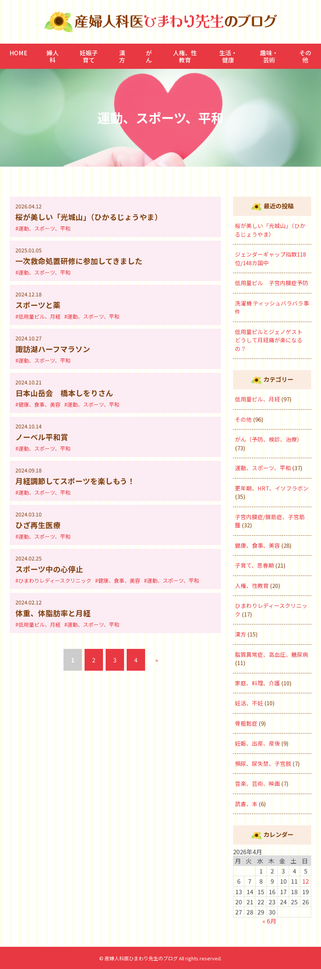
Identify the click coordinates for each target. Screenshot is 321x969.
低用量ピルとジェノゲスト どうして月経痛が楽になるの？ (271, 340)
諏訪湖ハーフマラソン (52, 348)
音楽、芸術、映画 (257, 783)
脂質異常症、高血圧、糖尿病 (271, 654)
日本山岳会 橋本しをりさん (64, 392)
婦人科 (53, 56)
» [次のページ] (156, 659)
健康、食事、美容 (257, 545)
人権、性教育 (185, 56)
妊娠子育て (89, 56)
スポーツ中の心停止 (49, 568)
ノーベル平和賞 (41, 436)
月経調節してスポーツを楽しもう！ (75, 480)
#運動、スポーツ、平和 (43, 228)
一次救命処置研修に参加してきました (78, 260)
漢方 (122, 56)
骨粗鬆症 (246, 723)
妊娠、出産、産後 (257, 743)
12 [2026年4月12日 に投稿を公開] (305, 880)
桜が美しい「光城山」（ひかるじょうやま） (88, 216)
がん (149, 56)
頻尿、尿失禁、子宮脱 (263, 763)
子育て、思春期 (254, 565)
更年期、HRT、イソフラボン (272, 488)
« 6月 (269, 920)
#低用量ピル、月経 (38, 316)
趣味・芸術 (269, 56)
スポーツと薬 (38, 304)
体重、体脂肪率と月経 (53, 612)
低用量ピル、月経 (257, 399)
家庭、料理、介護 (257, 683)
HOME (18, 52)
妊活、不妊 (249, 703)
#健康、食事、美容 (38, 404)
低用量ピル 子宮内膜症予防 (271, 283)
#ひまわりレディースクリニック (53, 579)
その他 (305, 56)
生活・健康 (228, 56)
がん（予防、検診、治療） (269, 439)
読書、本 (246, 804)
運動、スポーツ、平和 (263, 468)
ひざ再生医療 (38, 524)
